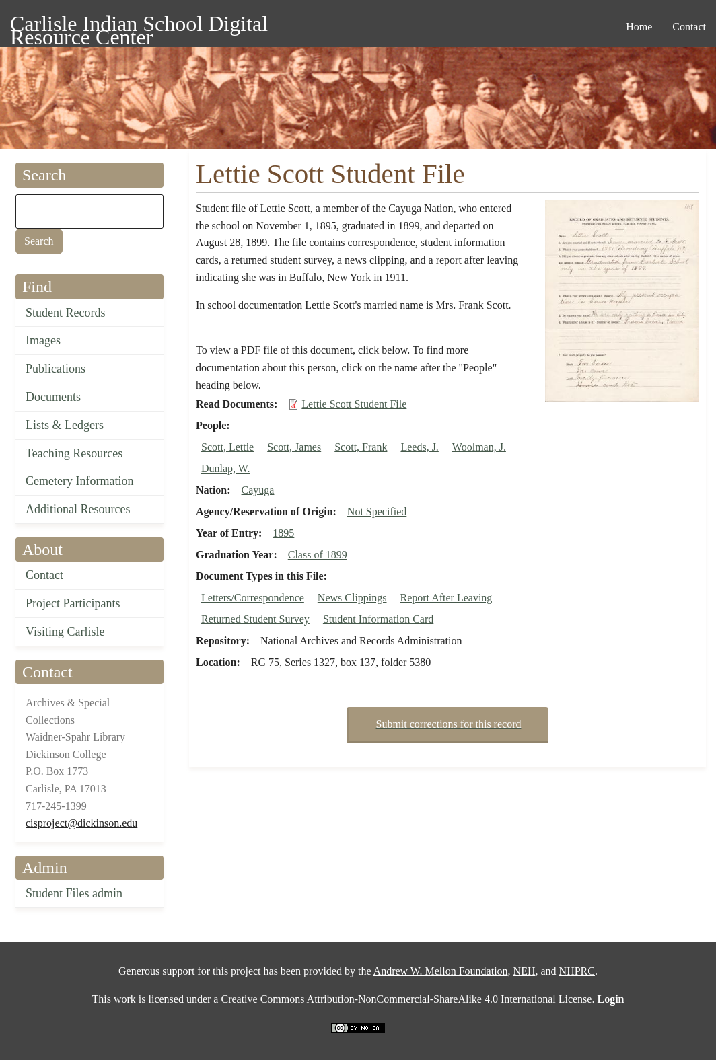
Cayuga (258, 490)
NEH (524, 971)
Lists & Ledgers (65, 425)
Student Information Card (378, 619)
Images (43, 340)
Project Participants (73, 603)
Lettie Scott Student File (353, 404)
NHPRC (577, 971)
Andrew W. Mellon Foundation (440, 971)
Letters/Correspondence (252, 597)
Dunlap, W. (225, 468)
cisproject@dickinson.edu (81, 823)
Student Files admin (74, 893)
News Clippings (352, 597)
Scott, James (294, 447)
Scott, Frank (360, 447)
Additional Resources (78, 509)
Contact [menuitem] (689, 26)
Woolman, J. (479, 447)
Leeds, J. (419, 447)
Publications (55, 368)
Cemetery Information (79, 481)
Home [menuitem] (639, 26)
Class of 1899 (317, 554)
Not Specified (376, 511)
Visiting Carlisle (65, 631)
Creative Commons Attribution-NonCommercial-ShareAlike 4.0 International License (406, 999)
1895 (283, 533)
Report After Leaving (446, 597)
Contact (44, 575)
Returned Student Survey (255, 619)
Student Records (66, 312)
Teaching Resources (74, 453)
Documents (53, 397)
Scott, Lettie (227, 447)
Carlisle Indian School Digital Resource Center (139, 25)
